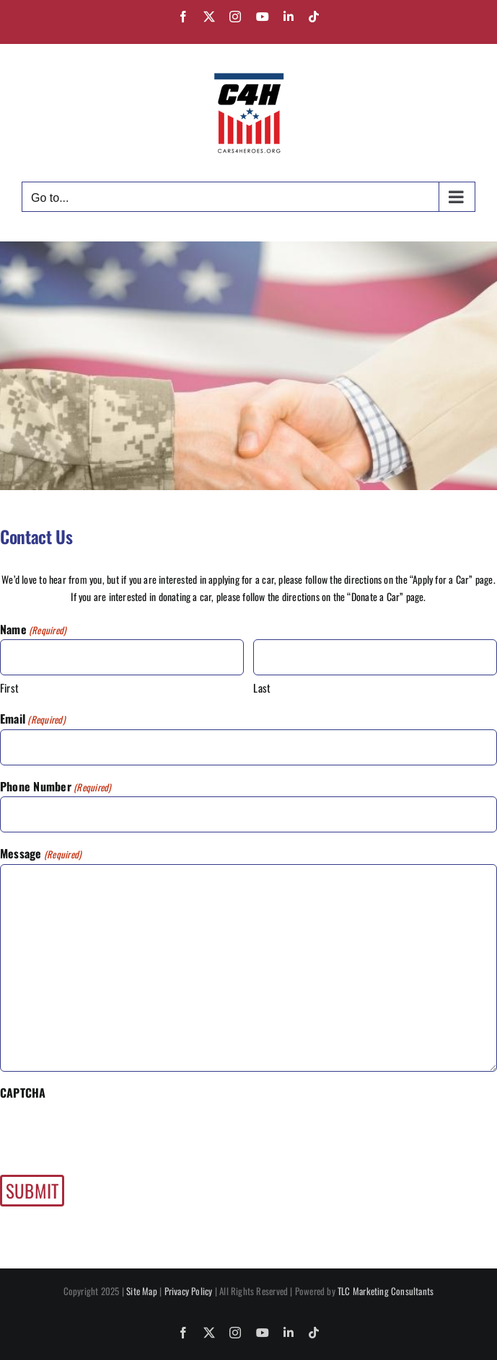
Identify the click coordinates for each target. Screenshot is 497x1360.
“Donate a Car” (375, 596)
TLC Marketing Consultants (386, 1291)
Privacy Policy (188, 1291)
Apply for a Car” (442, 579)
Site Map (141, 1291)
